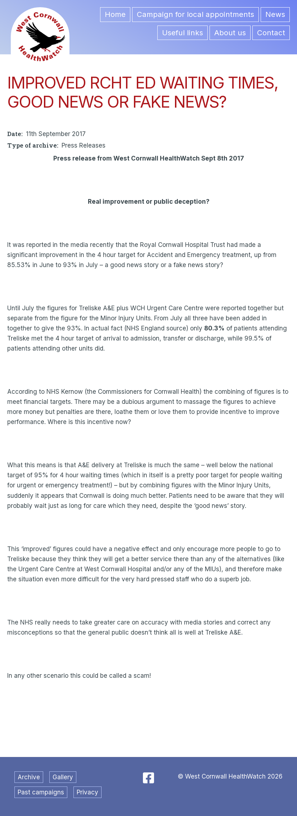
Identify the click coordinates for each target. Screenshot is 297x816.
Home (115, 14)
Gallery (63, 777)
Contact (271, 32)
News (275, 14)
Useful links (182, 32)
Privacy (87, 792)
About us (230, 32)
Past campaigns (41, 792)
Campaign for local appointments (195, 14)
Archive (29, 777)
